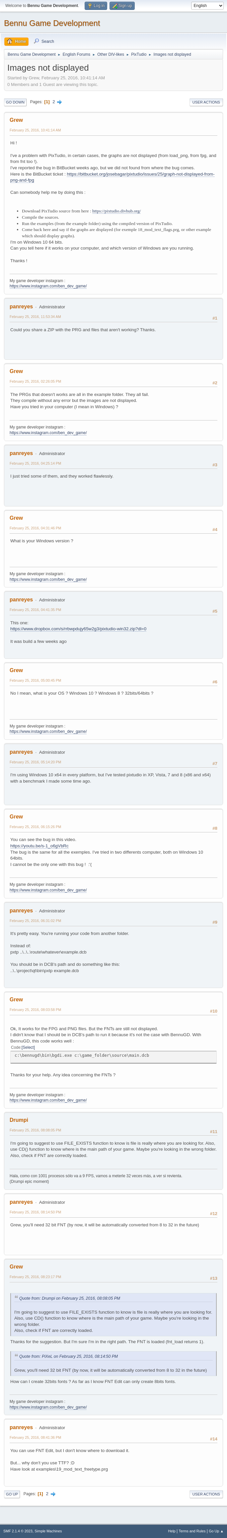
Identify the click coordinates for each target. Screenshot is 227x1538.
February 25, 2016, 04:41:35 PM (35, 610)
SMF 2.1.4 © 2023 (18, 1531)
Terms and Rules (192, 1531)
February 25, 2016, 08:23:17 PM (35, 1277)
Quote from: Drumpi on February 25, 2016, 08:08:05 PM (69, 1298)
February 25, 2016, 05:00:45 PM (35, 680)
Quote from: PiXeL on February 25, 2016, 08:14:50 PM (68, 1356)
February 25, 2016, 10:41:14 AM (35, 130)
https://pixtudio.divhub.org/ (116, 210)
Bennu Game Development (52, 23)
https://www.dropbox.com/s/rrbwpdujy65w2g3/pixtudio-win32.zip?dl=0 (78, 628)
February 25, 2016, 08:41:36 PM (35, 1437)
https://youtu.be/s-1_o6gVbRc (39, 845)
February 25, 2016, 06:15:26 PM (35, 827)
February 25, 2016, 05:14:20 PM (35, 762)
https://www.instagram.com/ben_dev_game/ (48, 286)
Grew (16, 120)
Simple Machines (48, 1531)
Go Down (15, 102)
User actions (206, 102)
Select (28, 1047)
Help (172, 1531)
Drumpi (19, 1120)
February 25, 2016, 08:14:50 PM (35, 1212)
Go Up (12, 1494)
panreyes (21, 306)
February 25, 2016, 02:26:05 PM (35, 381)
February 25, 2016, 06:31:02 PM (35, 921)
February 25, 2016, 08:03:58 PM (35, 1010)
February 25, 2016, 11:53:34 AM (35, 317)
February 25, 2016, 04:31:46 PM (35, 528)
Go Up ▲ (216, 1531)
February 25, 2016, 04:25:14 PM (35, 463)
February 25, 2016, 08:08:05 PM (35, 1130)
